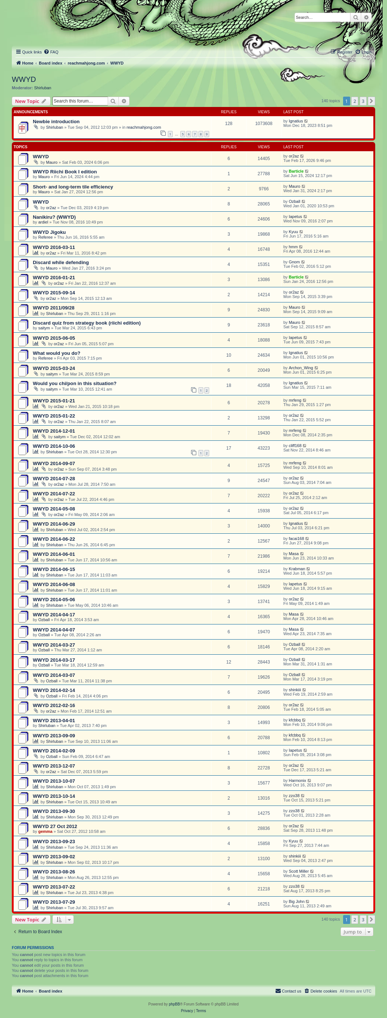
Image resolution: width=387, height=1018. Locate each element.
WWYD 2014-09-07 (54, 463)
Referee (45, 237)
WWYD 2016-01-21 (54, 277)
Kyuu (293, 231)
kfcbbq (295, 720)
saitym (44, 328)
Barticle (296, 171)
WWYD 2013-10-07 (54, 781)
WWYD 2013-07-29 (54, 902)
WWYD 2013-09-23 (54, 841)
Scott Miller (299, 871)
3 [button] (363, 101)
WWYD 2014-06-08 (54, 584)
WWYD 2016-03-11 (54, 247)
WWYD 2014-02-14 (54, 690)
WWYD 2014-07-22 (54, 493)
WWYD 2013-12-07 (54, 766)
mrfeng (295, 400)
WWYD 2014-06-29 (54, 524)
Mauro (52, 162)
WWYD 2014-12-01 (54, 431)
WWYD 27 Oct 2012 (55, 826)
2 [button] (354, 101)
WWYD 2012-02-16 (54, 705)
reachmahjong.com (144, 127)
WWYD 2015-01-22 (54, 416)
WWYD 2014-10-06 (54, 446)
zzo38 (294, 795)
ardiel (43, 222)
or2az (294, 156)
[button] (371, 101)
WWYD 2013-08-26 (54, 872)
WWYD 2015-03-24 (54, 368)
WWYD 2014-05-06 (54, 599)
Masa (294, 553)
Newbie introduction (56, 121)
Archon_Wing (301, 368)
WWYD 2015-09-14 (54, 292)
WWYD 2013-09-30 (54, 811)
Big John (297, 901)
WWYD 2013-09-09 (54, 735)
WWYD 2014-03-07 (54, 675)
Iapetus (295, 216)
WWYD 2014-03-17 (54, 660)
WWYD (24, 79)
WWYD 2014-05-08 (54, 509)
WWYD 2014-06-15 (54, 569)
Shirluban (42, 88)
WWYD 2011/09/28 (54, 308)
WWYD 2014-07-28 (54, 478)
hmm (293, 247)
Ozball (294, 201)
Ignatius (296, 121)
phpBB (174, 1004)
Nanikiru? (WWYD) (54, 217)
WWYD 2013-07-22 (54, 887)
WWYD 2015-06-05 (54, 338)
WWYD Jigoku (49, 232)
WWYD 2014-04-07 (54, 630)
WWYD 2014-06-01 (54, 554)
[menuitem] (51, 52)
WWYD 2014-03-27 (54, 645)
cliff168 (295, 445)
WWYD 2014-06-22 (54, 539)
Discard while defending (61, 262)
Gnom (294, 262)
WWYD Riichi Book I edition (65, 171)
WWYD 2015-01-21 (54, 401)
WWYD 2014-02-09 (54, 751)
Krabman (297, 569)
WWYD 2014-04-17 (54, 614)
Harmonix (297, 780)
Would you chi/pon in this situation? (75, 383)
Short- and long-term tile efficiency (73, 187)
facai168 (296, 538)
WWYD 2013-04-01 (54, 720)
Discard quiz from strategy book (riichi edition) (87, 323)
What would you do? (56, 353)
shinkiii (295, 690)
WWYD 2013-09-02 (54, 856)
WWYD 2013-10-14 (54, 796)
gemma (45, 831)
